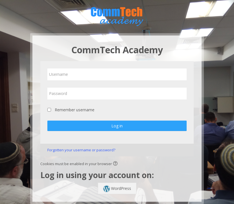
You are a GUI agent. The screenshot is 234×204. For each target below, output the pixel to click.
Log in (117, 125)
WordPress (117, 188)
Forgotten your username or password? (81, 149)
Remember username (74, 109)
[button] (116, 164)
